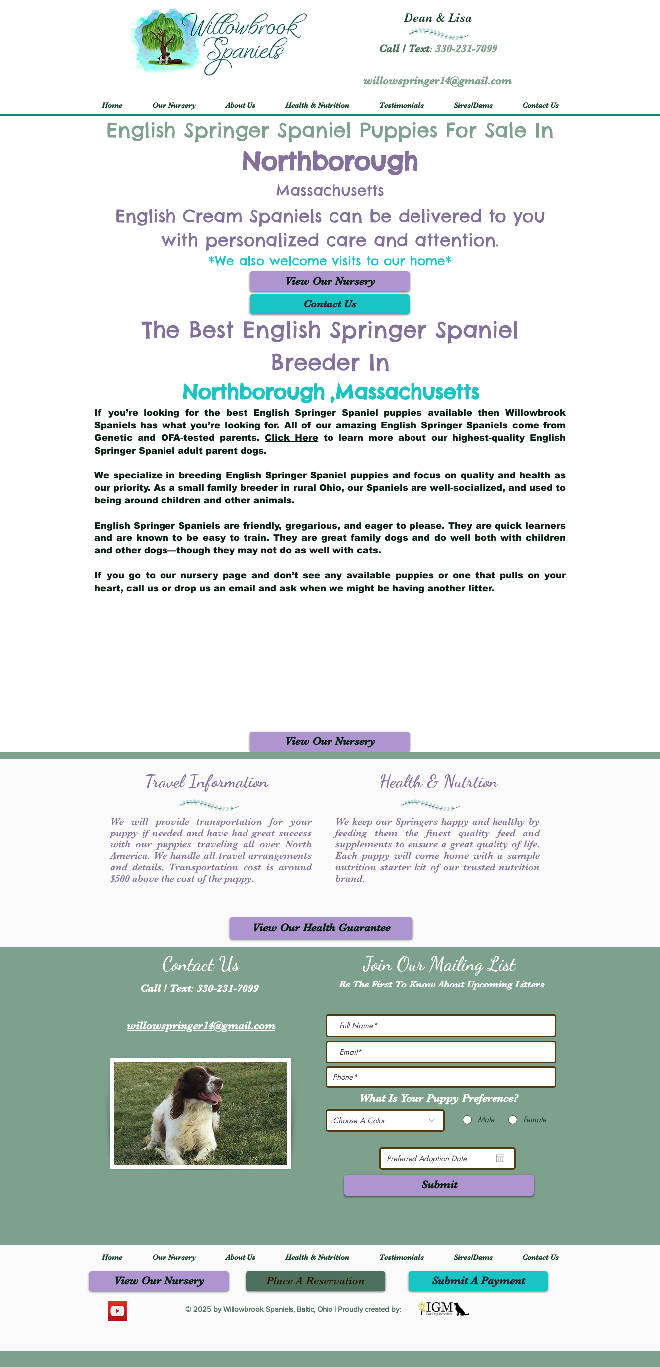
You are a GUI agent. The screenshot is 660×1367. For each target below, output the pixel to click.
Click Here (291, 438)
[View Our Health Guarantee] (321, 928)
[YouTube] (117, 1311)
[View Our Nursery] (330, 281)
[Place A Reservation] (315, 1281)
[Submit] (439, 1185)
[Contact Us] (330, 304)
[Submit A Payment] (478, 1281)
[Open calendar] (500, 1158)
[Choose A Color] (385, 1120)
